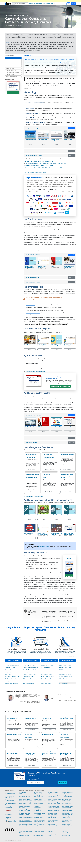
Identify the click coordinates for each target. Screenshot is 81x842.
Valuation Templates (65, 821)
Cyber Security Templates (37, 792)
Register (73, 3)
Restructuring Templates (66, 793)
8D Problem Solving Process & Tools (68, 345)
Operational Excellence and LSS (24, 834)
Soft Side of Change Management (42, 140)
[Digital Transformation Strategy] (30, 421)
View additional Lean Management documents (35, 172)
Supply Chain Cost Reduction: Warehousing (69, 534)
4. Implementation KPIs (10, 64)
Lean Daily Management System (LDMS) (56, 515)
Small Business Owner (65, 832)
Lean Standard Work (28, 533)
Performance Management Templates (12, 665)
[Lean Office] (70, 509)
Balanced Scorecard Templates (24, 799)
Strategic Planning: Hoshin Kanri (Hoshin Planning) (29, 267)
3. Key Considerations (10, 62)
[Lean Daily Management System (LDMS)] (56, 509)
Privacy (11, 820)
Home (6, 29)
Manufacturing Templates (52, 796)
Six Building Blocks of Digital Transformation (69, 427)
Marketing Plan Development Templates (54, 799)
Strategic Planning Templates (10, 662)
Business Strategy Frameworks (38, 831)
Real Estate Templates (51, 824)
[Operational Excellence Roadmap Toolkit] (69, 261)
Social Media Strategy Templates (67, 806)
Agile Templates (22, 793)
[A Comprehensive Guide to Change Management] (30, 134)
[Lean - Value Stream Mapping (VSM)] (43, 339)
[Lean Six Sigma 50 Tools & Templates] (56, 528)
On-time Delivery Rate (31, 310)
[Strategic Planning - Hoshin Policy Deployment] (43, 261)
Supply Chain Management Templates (30, 669)
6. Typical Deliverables (10, 68)
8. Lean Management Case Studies (12, 72)
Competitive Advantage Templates (25, 809)
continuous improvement (60, 97)
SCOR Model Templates (66, 797)
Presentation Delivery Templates (65, 667)
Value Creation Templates (66, 824)
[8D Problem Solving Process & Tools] (70, 339)
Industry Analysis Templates (38, 817)
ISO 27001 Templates (37, 814)
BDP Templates (8, 674)
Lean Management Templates (28, 676)
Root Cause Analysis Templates (67, 796)
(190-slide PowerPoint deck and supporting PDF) (39, 161)
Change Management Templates (47, 662)
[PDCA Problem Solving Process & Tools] (56, 339)
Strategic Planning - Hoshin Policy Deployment (42, 267)
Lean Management (19, 25)
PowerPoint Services (8, 807)
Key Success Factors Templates (38, 824)
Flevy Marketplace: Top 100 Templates (11, 792)
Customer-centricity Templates (24, 825)
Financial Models (8, 799)
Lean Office (66, 514)
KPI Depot (41, 317)
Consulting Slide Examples (38, 834)
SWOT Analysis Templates (66, 799)
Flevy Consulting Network (9, 806)
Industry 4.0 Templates (37, 816)
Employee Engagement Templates (47, 678)
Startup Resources (65, 834)
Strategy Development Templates (11, 669)
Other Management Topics (67, 660)
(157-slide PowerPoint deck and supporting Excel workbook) (46, 163)
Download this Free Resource (13, 92)
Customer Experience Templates (65, 674)
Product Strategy (64, 831)
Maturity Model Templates (52, 800)
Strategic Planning (56, 224)
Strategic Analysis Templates (66, 807)
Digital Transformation (43, 396)
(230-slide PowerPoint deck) (40, 165)
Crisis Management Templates (24, 818)
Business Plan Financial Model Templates (67, 662)
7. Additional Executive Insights (11, 70)
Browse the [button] (35, 3)
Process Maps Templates (52, 817)
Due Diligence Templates (37, 799)
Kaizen (52, 266)
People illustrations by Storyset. (71, 656)
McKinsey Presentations (63, 678)
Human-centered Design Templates (39, 813)
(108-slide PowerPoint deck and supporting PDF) (38, 170)
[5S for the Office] (30, 339)
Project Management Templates (29, 665)
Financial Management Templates (39, 804)
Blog (14, 820)
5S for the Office (27, 344)
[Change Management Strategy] (69, 134)
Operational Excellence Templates (29, 662)
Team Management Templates (67, 820)
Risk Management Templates (28, 678)
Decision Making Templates (46, 683)
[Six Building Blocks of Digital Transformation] (69, 421)
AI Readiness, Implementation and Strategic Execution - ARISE (42, 428)
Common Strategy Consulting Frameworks (56, 140)
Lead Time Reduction (30, 304)
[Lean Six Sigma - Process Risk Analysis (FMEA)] (43, 528)
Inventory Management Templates (39, 821)
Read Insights (72, 128)
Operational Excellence (23, 29)
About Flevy (53, 3)
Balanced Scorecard (63, 324)
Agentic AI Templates (22, 792)
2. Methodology (9, 59)
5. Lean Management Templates (12, 66)
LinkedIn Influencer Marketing (10, 818)
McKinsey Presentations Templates (53, 802)
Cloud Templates (22, 807)
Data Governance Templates (38, 793)
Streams (6, 804)
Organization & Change (9, 797)
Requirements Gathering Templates (54, 825)
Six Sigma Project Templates (66, 804)
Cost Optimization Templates (24, 816)
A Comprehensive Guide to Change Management (30, 140)
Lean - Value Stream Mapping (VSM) (42, 345)
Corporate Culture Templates (46, 674)
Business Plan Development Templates (26, 802)
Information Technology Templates (65, 676)
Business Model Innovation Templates (25, 800)
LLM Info (49, 835)
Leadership (26, 402)
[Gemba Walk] (30, 509)
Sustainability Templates (66, 817)
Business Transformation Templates (25, 804)
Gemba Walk (27, 514)
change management (32, 115)
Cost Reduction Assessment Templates (30, 667)
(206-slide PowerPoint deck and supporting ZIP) (43, 167)
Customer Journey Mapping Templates (25, 821)
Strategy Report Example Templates (68, 814)
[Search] (21, 3)
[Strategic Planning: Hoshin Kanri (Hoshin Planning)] (30, 261)
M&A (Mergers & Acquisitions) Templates (12, 676)
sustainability (49, 407)
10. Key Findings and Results (11, 76)
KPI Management (42, 324)
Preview (30, 144)
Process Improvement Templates (53, 816)
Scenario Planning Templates (67, 802)
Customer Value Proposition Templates (25, 824)
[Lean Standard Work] (30, 528)
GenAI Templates (36, 806)
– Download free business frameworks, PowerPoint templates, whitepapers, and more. (40, 0)
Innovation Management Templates (11, 683)
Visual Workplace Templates (28, 683)
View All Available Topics (63, 683)
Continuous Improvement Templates (25, 811)
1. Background (9, 57)
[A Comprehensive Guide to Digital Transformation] (56, 421)
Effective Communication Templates (47, 676)
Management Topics (8, 814)
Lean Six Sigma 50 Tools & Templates (56, 534)
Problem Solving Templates (52, 814)
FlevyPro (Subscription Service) (10, 803)
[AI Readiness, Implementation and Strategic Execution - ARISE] (43, 421)
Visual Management (41, 514)
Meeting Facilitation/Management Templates (54, 803)
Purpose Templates (51, 821)
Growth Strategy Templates (10, 667)
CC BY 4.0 (57, 616)
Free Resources (50, 831)
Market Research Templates (52, 797)
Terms (8, 820)
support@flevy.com (12, 821)
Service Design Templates (66, 803)
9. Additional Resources (10, 74)
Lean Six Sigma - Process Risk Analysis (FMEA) (42, 534)
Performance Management (53, 324)
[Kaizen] (56, 261)
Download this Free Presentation (60, 386)
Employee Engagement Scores (33, 312)
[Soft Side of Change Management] (43, 134)
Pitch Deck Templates (51, 809)
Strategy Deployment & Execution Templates (69, 811)
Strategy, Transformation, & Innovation (25, 831)
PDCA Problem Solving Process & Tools (56, 345)
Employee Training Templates (38, 803)
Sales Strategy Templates (66, 800)
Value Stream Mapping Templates (67, 825)
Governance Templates (37, 807)
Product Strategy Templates (52, 818)
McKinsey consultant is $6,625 (44, 546)
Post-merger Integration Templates (29, 674)
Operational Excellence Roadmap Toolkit (69, 267)
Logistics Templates (51, 793)
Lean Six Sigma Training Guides (53, 834)
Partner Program (8, 817)
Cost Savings (29, 307)
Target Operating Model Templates (67, 818)
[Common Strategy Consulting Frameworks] (56, 134)
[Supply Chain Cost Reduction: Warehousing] (70, 528)
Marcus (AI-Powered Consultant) (10, 815)
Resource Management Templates (67, 792)
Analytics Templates (22, 795)
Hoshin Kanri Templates (37, 811)
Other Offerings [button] (46, 3)
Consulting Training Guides (38, 835)
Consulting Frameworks (9, 800)
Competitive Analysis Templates (24, 810)
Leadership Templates (45, 669)
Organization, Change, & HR (49, 660)
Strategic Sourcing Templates (67, 810)
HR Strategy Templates (45, 667)
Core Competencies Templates (11, 678)
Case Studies (35, 832)
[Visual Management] (43, 509)
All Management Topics (13, 29)
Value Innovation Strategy (66, 835)
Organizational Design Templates (47, 665)
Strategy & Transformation (13, 660)
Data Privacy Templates (37, 795)
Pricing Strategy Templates (52, 813)
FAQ (6, 820)
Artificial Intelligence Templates (65, 669)
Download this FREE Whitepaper (69, 576)
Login (68, 3)
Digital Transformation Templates (65, 665)
